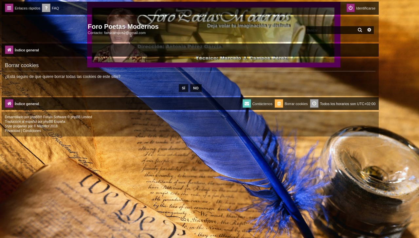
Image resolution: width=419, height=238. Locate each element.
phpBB (35, 117)
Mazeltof (43, 126)
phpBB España (54, 121)
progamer (20, 126)
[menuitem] (50, 8)
